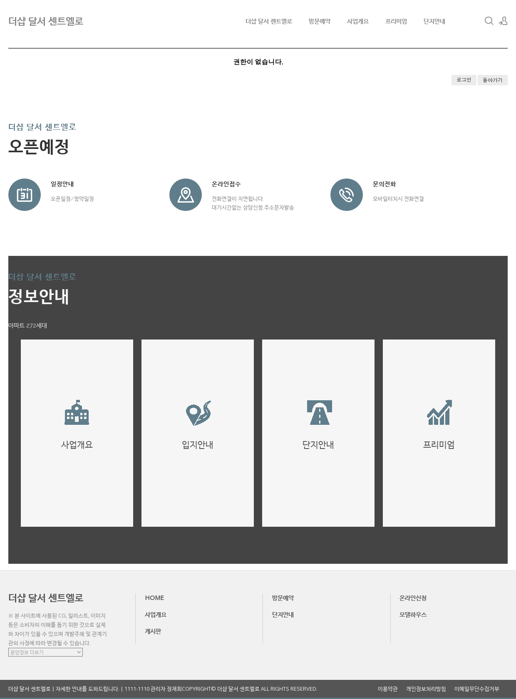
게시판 (153, 631)
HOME (154, 597)
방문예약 (319, 21)
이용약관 (388, 689)
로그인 (463, 79)
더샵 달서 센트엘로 (269, 21)
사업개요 (358, 21)
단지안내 (434, 21)
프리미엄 (396, 21)
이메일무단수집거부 (476, 689)
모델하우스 (413, 614)
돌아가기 (493, 80)
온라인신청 (413, 597)
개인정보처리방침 (426, 689)
